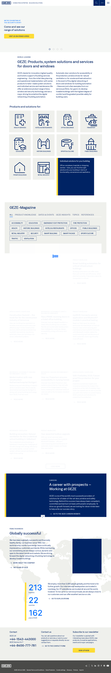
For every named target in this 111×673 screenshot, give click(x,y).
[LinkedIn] (95, 666)
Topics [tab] (75, 215)
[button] (86, 666)
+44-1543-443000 (23, 639)
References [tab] (87, 215)
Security (34, 233)
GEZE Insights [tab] (63, 215)
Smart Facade (69, 233)
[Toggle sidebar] (102, 3)
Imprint (81, 670)
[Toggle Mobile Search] (96, 3)
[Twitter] (92, 666)
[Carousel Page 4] (61, 49)
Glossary (69, 670)
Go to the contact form (55, 646)
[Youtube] (108, 666)
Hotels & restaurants (54, 228)
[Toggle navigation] (108, 3)
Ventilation (29, 238)
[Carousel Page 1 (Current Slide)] (50, 49)
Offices (73, 228)
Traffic (15, 238)
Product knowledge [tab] (25, 215)
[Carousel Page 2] (54, 49)
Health (14, 228)
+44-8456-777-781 (23, 645)
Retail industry (18, 233)
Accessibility (17, 223)
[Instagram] (98, 666)
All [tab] (11, 215)
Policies (75, 670)
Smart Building (50, 233)
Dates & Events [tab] (46, 215)
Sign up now (84, 650)
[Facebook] (101, 666)
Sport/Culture (87, 233)
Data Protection (50, 670)
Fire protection (80, 223)
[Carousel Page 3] (57, 49)
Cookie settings (60, 670)
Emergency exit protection (55, 223)
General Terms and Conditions (35, 670)
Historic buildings (31, 228)
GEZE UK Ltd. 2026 (19, 670)
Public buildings (90, 228)
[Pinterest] (104, 666)
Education (33, 223)
